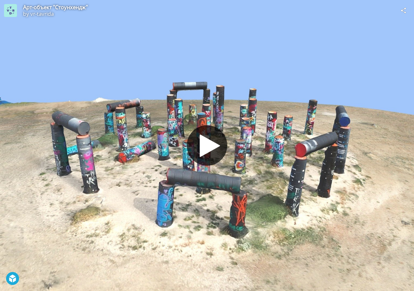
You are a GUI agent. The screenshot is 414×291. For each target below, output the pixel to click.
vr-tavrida (42, 13)
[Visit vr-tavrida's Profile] (10, 10)
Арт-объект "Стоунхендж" (55, 7)
